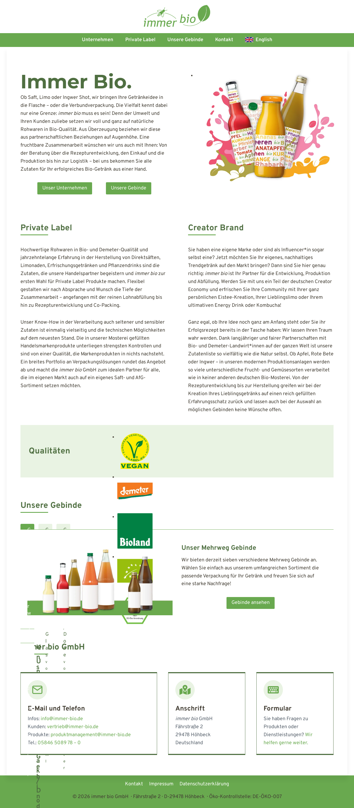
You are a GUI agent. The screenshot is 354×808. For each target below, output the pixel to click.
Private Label (140, 40)
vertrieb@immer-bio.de (72, 727)
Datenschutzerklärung (204, 784)
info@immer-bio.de (62, 719)
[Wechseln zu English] (258, 40)
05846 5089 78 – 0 (59, 743)
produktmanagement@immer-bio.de (91, 735)
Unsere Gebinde (185, 40)
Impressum (161, 784)
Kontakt (224, 40)
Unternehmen (97, 40)
